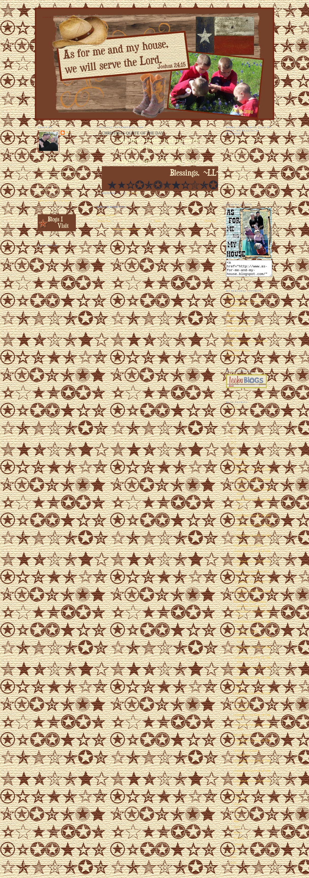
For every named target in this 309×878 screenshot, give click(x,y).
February (239, 841)
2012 (233, 439)
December (240, 461)
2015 (233, 422)
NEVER (238, 690)
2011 (233, 445)
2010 (233, 450)
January (239, 847)
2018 (233, 410)
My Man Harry (234, 313)
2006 (233, 865)
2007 (233, 859)
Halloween (232, 338)
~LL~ (69, 132)
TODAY (238, 512)
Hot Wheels (233, 358)
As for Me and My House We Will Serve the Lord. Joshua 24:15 (71, 17)
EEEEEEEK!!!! (235, 299)
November (240, 467)
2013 (233, 433)
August (238, 806)
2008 (233, 854)
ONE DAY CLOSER (245, 634)
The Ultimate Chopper (239, 333)
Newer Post (104, 220)
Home (157, 220)
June (237, 818)
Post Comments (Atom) (127, 228)
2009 (233, 456)
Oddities (231, 318)
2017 (233, 416)
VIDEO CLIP (241, 706)
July (237, 812)
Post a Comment (107, 215)
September (240, 801)
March (238, 835)
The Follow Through (238, 353)
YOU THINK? (241, 712)
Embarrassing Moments (240, 323)
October (239, 795)
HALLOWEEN (242, 738)
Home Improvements (238, 328)
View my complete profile (56, 200)
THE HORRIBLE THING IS (250, 548)
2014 (233, 427)
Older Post (210, 220)
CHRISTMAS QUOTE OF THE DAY (133, 133)
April (237, 829)
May (237, 824)
